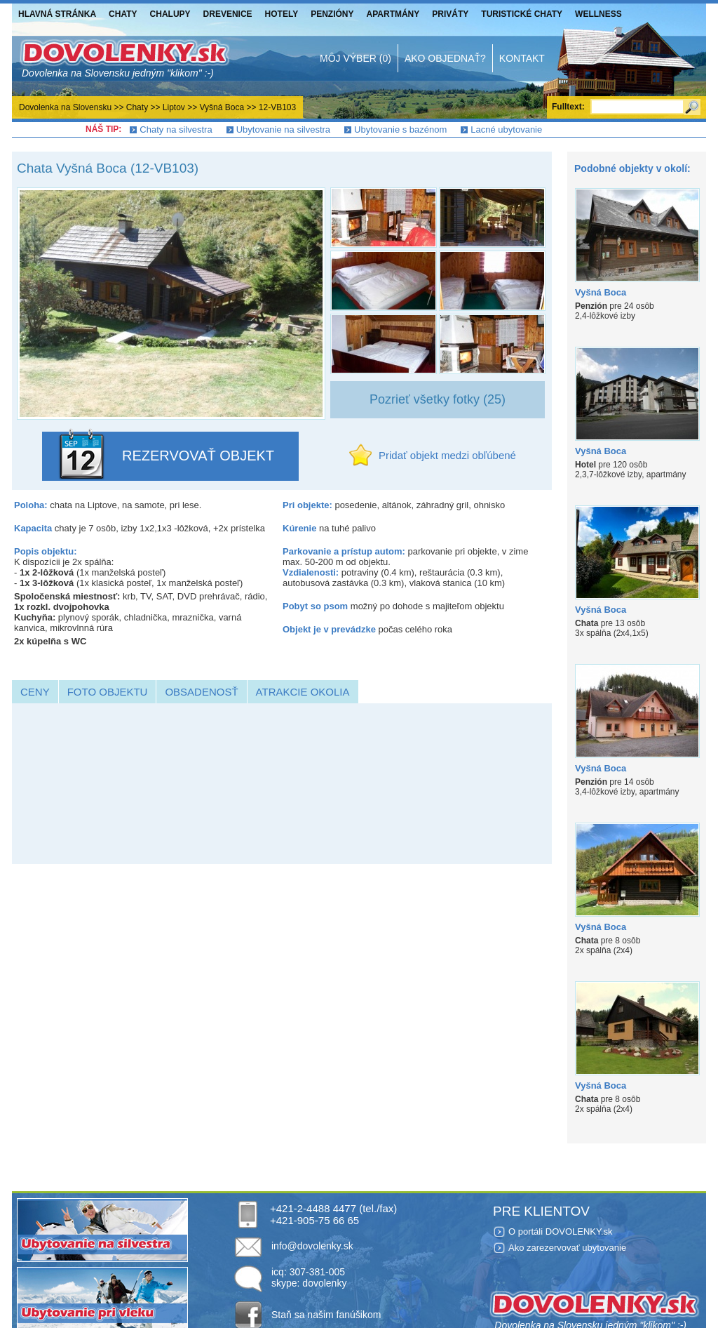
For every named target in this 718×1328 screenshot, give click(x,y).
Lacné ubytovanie (506, 129)
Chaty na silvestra (176, 129)
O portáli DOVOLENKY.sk (560, 1231)
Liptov (174, 107)
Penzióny (332, 14)
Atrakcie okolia (303, 692)
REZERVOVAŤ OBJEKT (198, 455)
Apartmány (393, 14)
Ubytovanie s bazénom (400, 129)
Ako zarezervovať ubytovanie (567, 1247)
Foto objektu (107, 692)
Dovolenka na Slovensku (65, 107)
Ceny (35, 692)
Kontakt (522, 58)
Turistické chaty (521, 14)
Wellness (598, 14)
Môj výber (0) (355, 58)
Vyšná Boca (222, 107)
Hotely (282, 14)
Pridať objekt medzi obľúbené (447, 455)
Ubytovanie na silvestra (283, 129)
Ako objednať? (445, 58)
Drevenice (227, 14)
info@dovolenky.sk (312, 1245)
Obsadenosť (201, 692)
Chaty (123, 14)
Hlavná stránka (57, 14)
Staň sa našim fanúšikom (326, 1314)
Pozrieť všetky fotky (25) (438, 399)
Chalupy (170, 14)
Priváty (450, 14)
